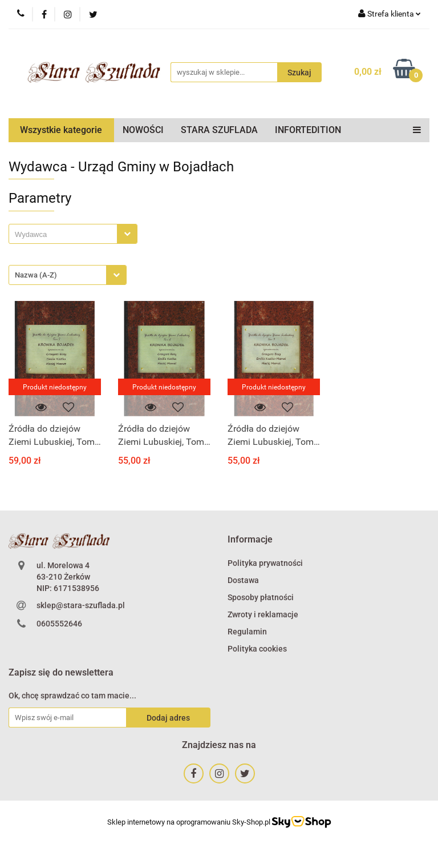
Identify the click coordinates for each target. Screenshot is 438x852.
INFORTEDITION (308, 129)
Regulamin (247, 631)
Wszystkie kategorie (61, 129)
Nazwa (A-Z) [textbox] (36, 275)
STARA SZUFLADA (219, 129)
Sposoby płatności (261, 597)
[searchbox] (66, 235)
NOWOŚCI (143, 129)
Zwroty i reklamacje (263, 614)
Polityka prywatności (265, 563)
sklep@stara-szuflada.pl (80, 605)
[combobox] (73, 234)
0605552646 (59, 623)
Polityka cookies (257, 648)
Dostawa (243, 580)
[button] (250, 540)
